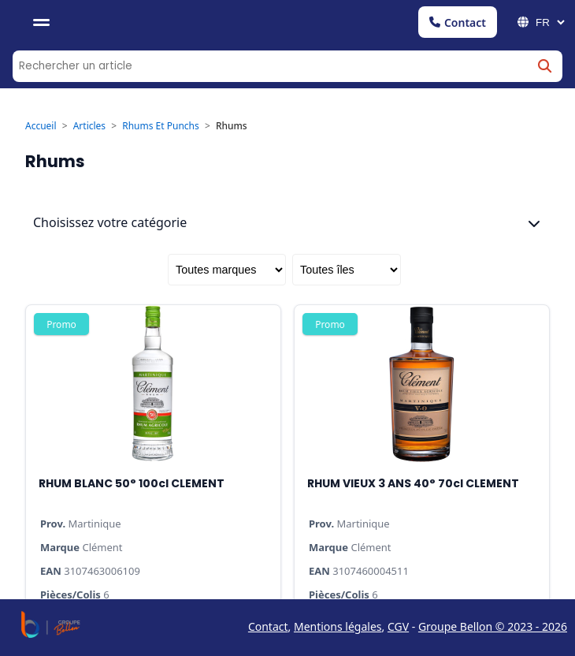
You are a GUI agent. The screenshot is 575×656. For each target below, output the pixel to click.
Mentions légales (338, 626)
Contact (457, 22)
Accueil (41, 218)
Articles (89, 218)
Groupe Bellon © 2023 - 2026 (492, 626)
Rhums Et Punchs (160, 218)
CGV (398, 626)
